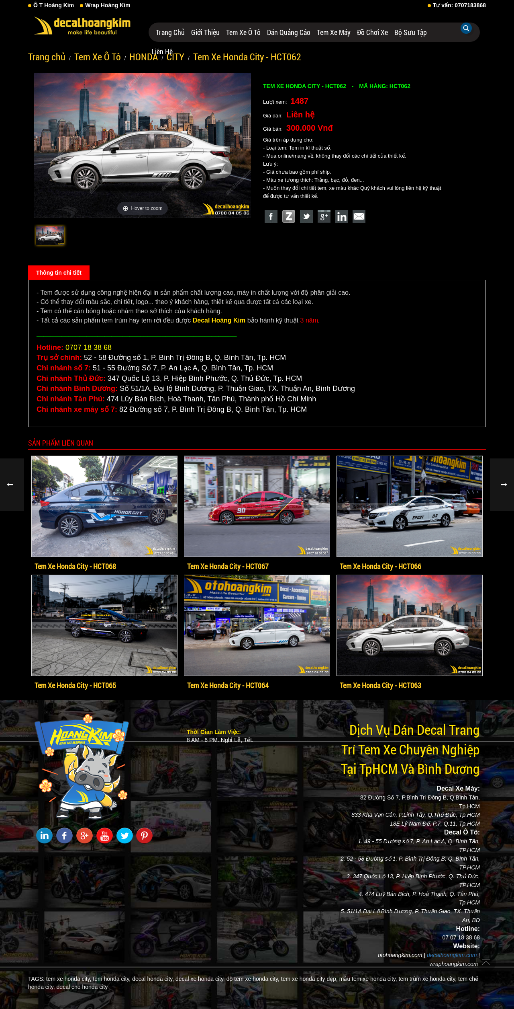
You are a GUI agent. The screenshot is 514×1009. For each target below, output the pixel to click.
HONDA (143, 56)
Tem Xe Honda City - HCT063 (380, 685)
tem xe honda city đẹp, (309, 979)
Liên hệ (162, 51)
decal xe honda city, (200, 979)
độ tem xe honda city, (252, 979)
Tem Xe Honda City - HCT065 (75, 685)
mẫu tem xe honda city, (368, 979)
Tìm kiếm (466, 28)
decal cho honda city (82, 987)
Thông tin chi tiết (59, 272)
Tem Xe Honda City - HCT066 (380, 566)
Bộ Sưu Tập (410, 32)
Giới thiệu (205, 32)
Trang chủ (170, 32)
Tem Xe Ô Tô (243, 32)
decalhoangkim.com (452, 955)
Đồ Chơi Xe (372, 32)
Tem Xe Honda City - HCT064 (228, 685)
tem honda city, (112, 979)
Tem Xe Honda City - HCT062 (247, 56)
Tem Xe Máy (334, 32)
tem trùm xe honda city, (428, 979)
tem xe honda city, (69, 979)
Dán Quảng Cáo (288, 32)
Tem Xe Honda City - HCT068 (75, 566)
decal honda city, (153, 979)
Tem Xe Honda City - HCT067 (228, 566)
